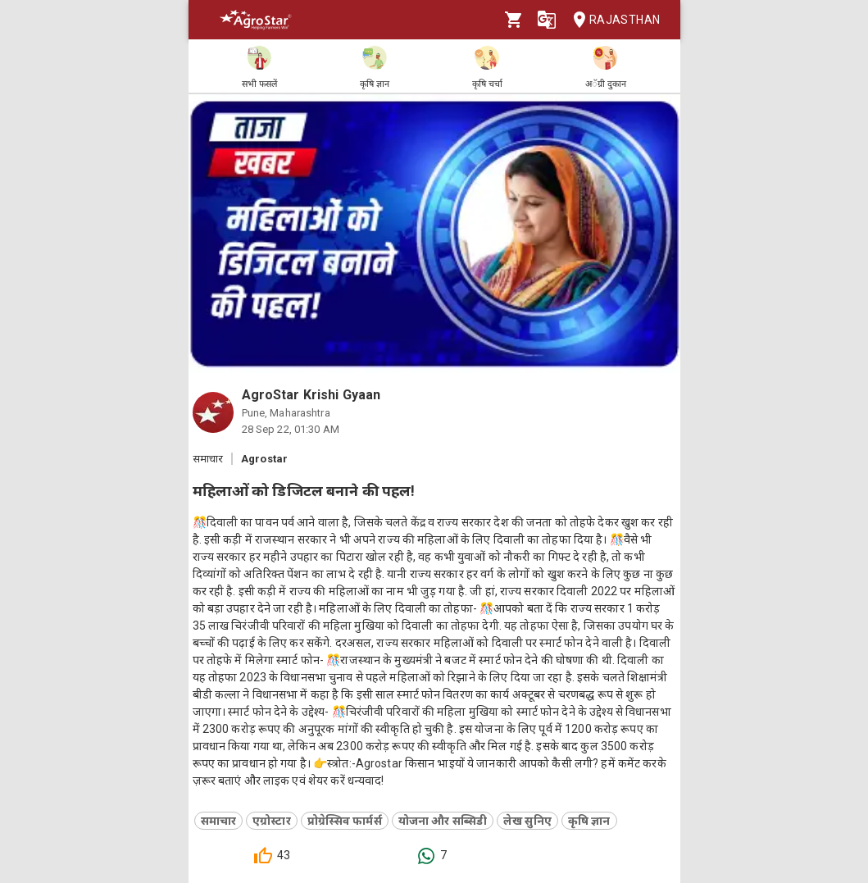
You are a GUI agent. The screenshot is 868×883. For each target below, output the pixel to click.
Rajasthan (612, 20)
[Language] (546, 19)
